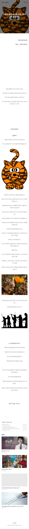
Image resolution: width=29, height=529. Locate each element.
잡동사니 (4, 422)
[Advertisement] (14, 404)
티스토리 (14, 523)
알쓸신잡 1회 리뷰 (5, 424)
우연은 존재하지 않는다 (6, 425)
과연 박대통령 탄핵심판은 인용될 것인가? (8, 427)
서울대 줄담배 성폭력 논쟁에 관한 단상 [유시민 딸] (10, 428)
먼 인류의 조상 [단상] (5, 430)
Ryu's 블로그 (5, 2)
